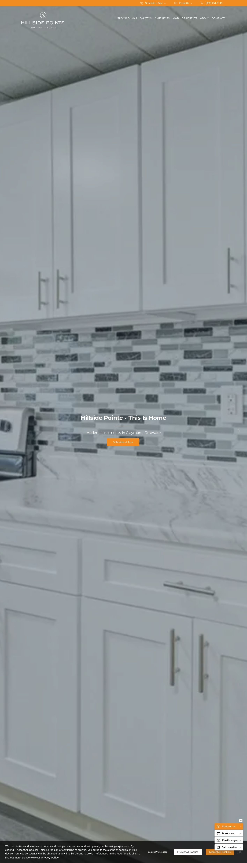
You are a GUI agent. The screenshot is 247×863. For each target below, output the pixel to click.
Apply (204, 18)
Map (175, 18)
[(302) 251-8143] (211, 3)
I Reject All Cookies (187, 852)
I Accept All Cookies (220, 852)
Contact (218, 18)
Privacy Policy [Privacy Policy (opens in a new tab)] (50, 857)
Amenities (162, 18)
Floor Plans (127, 18)
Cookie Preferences (157, 852)
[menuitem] (127, 18)
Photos (146, 18)
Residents (189, 18)
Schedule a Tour (123, 442)
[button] (7, 431)
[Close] (240, 852)
